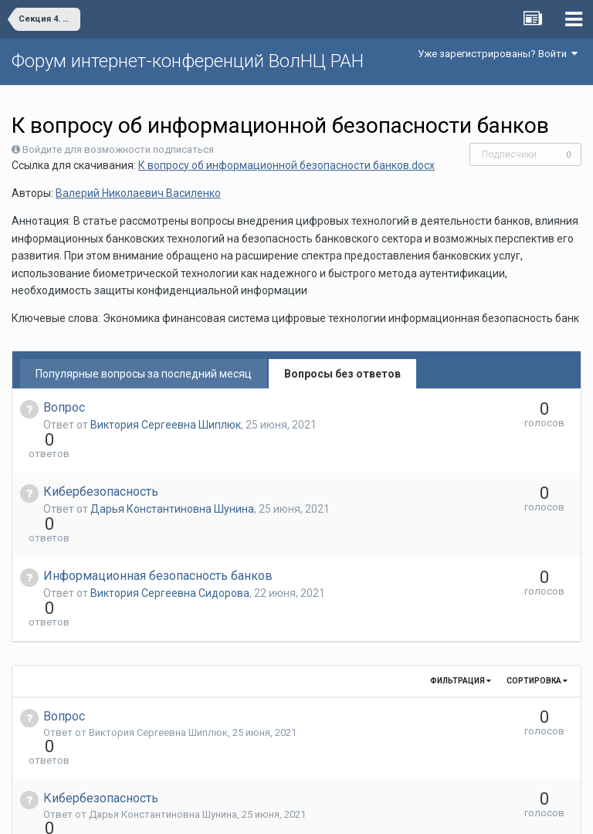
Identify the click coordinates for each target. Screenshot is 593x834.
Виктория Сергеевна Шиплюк (165, 425)
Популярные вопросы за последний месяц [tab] (144, 374)
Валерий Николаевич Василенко (138, 193)
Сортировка (537, 597)
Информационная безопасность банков (158, 520)
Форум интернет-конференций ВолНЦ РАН (188, 61)
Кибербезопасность (100, 463)
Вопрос (64, 407)
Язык (249, 811)
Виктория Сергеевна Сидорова (169, 537)
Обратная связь (320, 811)
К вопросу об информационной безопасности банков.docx (286, 165)
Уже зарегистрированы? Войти (498, 53)
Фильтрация (460, 597)
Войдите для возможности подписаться (118, 149)
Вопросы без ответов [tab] (342, 374)
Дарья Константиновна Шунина (172, 481)
